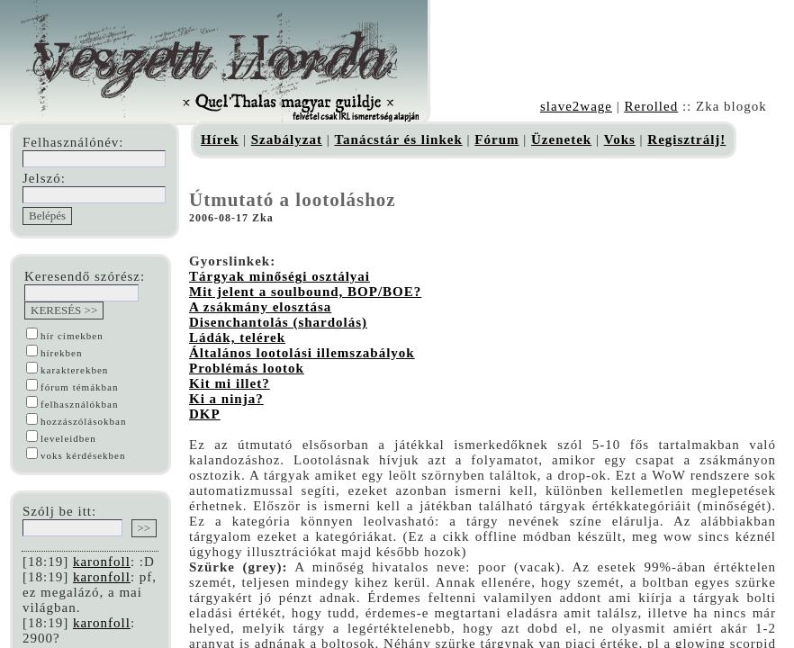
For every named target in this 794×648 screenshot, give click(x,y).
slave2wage (576, 106)
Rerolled (651, 106)
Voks (620, 139)
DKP (205, 414)
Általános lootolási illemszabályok (302, 353)
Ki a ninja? (226, 399)
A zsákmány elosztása (260, 307)
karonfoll (102, 561)
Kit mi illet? (229, 383)
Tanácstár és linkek (398, 139)
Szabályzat (286, 139)
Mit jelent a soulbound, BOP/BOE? (305, 291)
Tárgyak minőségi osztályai (279, 276)
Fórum (496, 139)
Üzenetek (561, 139)
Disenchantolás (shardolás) (278, 322)
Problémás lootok (246, 368)
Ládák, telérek (237, 337)
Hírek (220, 139)
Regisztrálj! (686, 139)
